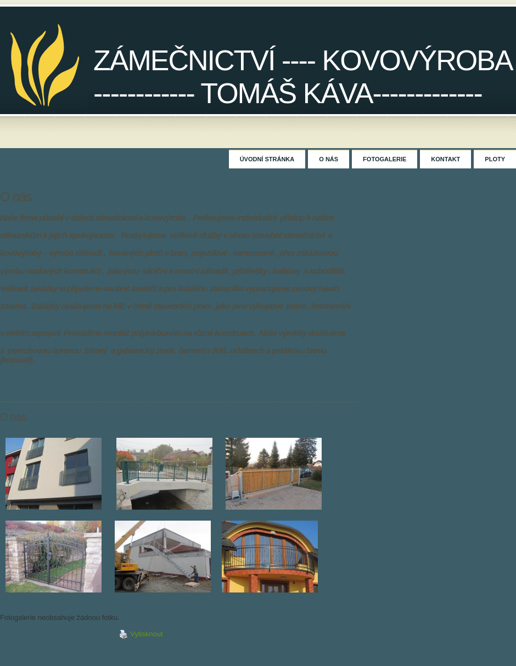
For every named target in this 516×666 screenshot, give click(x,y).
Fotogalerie (384, 159)
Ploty (495, 159)
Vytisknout (141, 634)
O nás (328, 159)
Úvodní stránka (267, 159)
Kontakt (445, 159)
